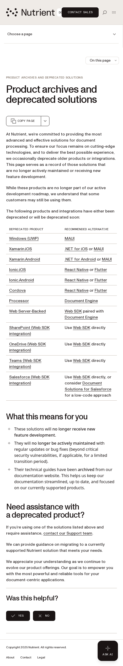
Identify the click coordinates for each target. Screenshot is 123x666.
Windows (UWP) (24, 238)
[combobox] (45, 121)
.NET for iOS (76, 249)
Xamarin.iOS (20, 249)
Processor (19, 301)
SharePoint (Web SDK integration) (29, 331)
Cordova (17, 290)
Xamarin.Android (24, 259)
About (10, 657)
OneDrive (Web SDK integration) (27, 347)
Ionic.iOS (17, 269)
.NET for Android (80, 259)
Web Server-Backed (27, 311)
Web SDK (73, 311)
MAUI (70, 238)
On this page (104, 60)
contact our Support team (67, 533)
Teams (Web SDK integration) (25, 363)
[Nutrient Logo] (37, 12)
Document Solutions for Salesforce (88, 386)
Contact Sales (80, 12)
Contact (25, 657)
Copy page (22, 121)
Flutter (101, 269)
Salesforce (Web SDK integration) (29, 380)
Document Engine (81, 301)
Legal (41, 657)
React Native (77, 269)
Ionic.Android (21, 280)
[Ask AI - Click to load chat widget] (108, 651)
